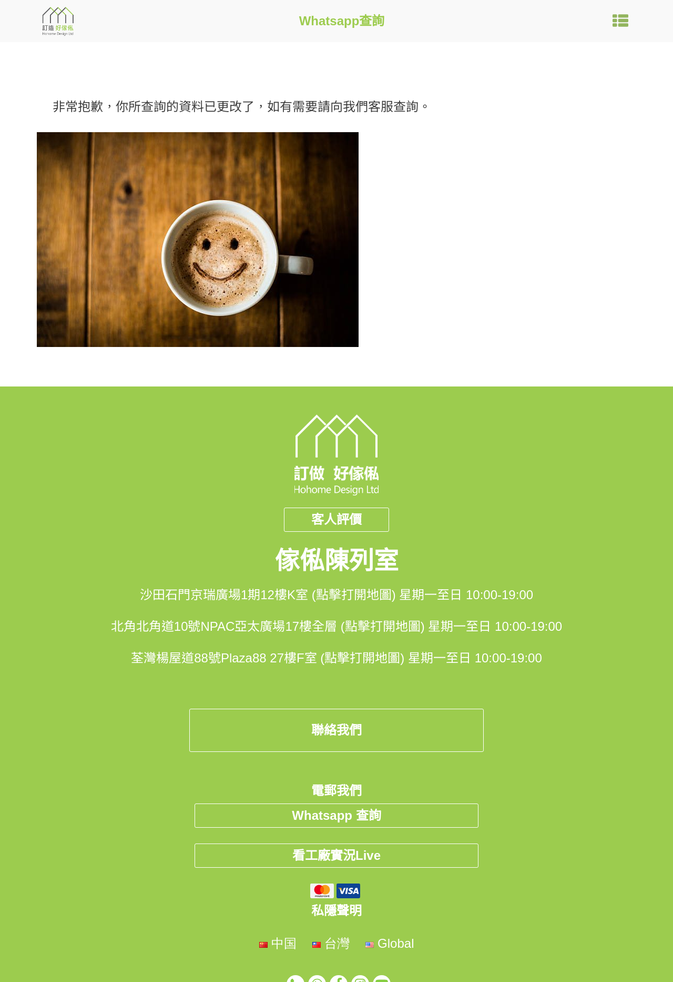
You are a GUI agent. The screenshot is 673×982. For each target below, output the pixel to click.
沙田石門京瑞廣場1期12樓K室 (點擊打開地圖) (268, 595)
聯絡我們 (336, 730)
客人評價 (336, 519)
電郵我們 (336, 790)
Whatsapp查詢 (342, 21)
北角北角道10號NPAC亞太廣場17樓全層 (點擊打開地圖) (268, 626)
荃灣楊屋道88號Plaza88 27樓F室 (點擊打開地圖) (267, 658)
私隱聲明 (336, 911)
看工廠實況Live (336, 855)
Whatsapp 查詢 (336, 815)
